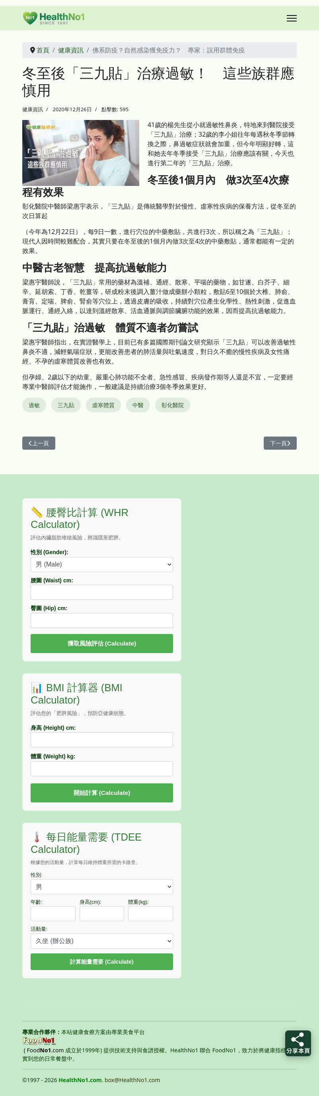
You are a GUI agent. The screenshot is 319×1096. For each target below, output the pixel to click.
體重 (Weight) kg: (53, 756)
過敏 (34, 405)
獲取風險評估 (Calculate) (102, 643)
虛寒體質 (103, 405)
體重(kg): (138, 902)
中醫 (138, 405)
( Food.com (44, 1050)
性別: (37, 875)
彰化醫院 (172, 405)
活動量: (39, 929)
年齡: (37, 902)
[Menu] (292, 18)
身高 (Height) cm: (53, 728)
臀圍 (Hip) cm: (49, 608)
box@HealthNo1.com (132, 1080)
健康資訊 (32, 109)
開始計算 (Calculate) (102, 792)
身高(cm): (90, 902)
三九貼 (66, 405)
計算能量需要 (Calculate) (101, 962)
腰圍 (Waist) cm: (52, 580)
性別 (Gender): (49, 552)
